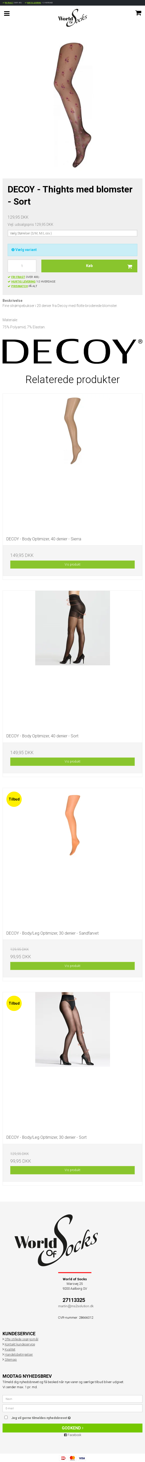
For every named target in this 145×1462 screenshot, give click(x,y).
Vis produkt (72, 564)
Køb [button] (112, 266)
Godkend (72, 1428)
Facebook (72, 1435)
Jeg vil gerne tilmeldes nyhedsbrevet (53, 1417)
